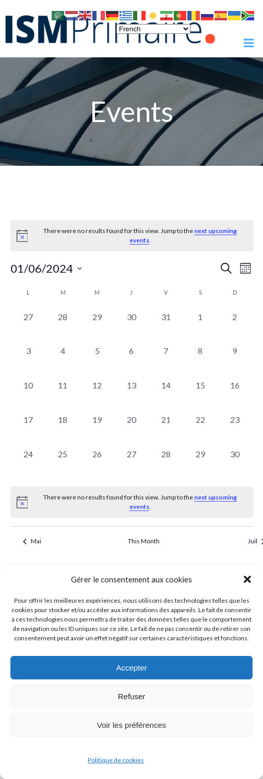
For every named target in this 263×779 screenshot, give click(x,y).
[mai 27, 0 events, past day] (28, 326)
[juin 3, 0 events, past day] (28, 360)
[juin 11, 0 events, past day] (62, 394)
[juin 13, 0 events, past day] (131, 394)
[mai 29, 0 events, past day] (97, 326)
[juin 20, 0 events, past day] (131, 428)
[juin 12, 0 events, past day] (97, 394)
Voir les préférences (131, 725)
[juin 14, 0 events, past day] (166, 394)
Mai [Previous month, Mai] (32, 541)
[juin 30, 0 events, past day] (235, 463)
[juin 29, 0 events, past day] (200, 463)
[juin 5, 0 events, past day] (97, 360)
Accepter (131, 667)
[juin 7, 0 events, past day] (166, 360)
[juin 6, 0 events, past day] (131, 360)
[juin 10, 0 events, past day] (28, 394)
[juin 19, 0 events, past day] (97, 428)
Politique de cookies (116, 760)
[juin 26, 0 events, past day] (97, 463)
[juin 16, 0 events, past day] (235, 394)
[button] (247, 579)
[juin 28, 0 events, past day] (166, 463)
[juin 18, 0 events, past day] (62, 428)
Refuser (132, 696)
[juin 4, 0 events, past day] (62, 360)
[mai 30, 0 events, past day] (131, 326)
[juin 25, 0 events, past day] (62, 463)
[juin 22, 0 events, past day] (200, 428)
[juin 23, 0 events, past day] (235, 428)
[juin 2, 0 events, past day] (235, 326)
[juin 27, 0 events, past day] (131, 463)
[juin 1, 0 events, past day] (200, 326)
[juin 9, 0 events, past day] (235, 360)
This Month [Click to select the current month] (144, 541)
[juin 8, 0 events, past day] (200, 360)
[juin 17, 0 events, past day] (28, 428)
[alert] (131, 502)
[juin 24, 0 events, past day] (28, 463)
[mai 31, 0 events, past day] (166, 326)
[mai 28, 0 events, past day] (62, 326)
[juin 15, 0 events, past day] (200, 394)
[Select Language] (153, 29)
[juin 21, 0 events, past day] (166, 428)
